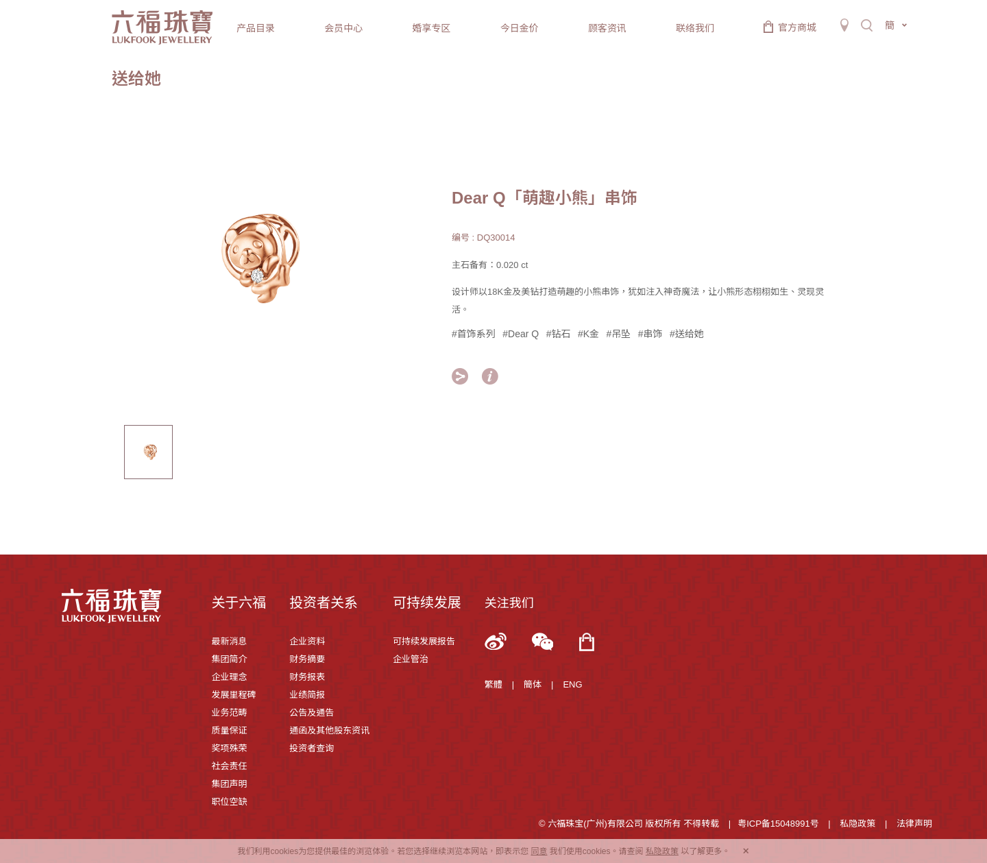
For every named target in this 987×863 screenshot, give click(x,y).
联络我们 (695, 28)
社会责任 (229, 766)
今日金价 (519, 28)
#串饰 (650, 333)
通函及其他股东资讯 (329, 730)
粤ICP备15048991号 (778, 823)
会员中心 (343, 28)
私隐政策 (857, 823)
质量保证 (229, 730)
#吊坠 (618, 333)
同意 (539, 851)
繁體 (493, 684)
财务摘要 (307, 659)
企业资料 (307, 641)
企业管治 (410, 659)
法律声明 (914, 823)
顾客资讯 (607, 28)
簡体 (532, 684)
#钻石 (558, 333)
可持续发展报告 (424, 641)
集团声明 (229, 784)
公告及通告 (311, 712)
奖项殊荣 (229, 748)
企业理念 (229, 677)
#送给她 (687, 333)
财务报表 (307, 677)
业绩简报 (307, 695)
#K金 (588, 333)
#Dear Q (520, 333)
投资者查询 (311, 748)
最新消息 (229, 641)
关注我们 (509, 603)
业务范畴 (229, 712)
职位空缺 (229, 802)
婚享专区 (431, 28)
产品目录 (255, 28)
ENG (572, 684)
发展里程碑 (233, 695)
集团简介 (229, 659)
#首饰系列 (474, 333)
